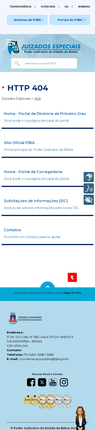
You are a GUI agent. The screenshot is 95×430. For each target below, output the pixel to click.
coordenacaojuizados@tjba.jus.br (44, 359)
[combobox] (44, 63)
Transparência (20, 6)
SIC (67, 6)
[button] (47, 292)
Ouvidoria (48, 6)
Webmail (84, 6)
